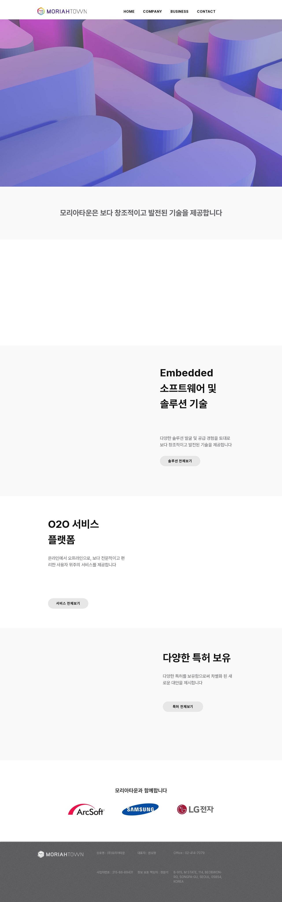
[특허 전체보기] (183, 706)
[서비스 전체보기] (68, 603)
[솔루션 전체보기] (180, 461)
